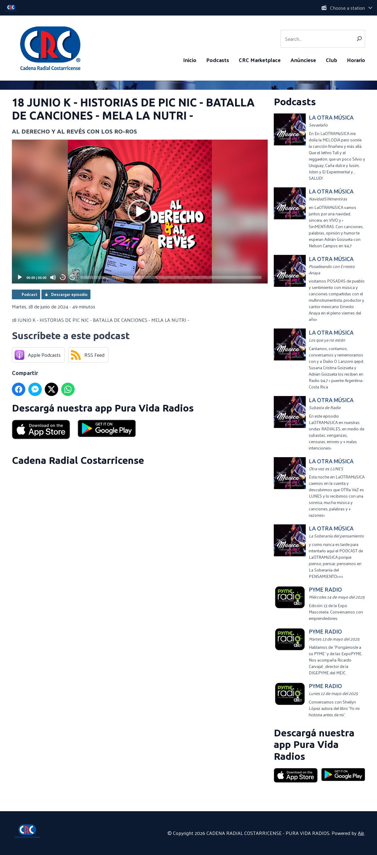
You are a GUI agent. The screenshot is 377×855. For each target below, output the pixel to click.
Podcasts (217, 60)
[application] (140, 211)
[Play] (20, 277)
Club (331, 60)
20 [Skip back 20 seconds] (63, 277)
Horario (356, 60)
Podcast (29, 294)
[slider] (171, 277)
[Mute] (53, 277)
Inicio (189, 60)
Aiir (361, 833)
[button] (140, 212)
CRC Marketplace (260, 60)
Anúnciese (303, 60)
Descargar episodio (69, 294)
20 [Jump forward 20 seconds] (72, 277)
